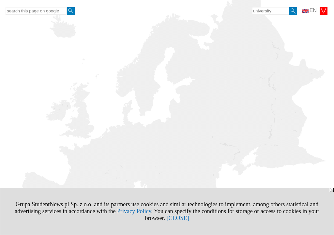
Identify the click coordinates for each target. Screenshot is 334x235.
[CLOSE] (178, 218)
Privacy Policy (134, 211)
